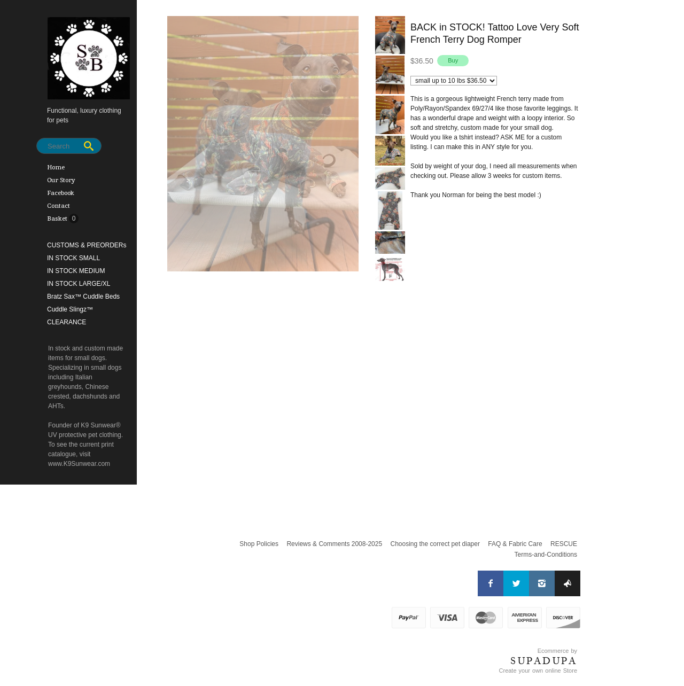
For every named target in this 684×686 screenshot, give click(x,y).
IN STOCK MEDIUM (76, 271)
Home (56, 167)
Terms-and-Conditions (546, 554)
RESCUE (563, 544)
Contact (58, 205)
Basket (58, 218)
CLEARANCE (66, 322)
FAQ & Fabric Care (515, 544)
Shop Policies (258, 544)
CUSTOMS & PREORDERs (86, 245)
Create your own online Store (538, 670)
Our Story (61, 180)
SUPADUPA (543, 661)
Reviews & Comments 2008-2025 (334, 544)
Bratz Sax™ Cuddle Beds (83, 296)
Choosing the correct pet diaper (434, 544)
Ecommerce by (557, 651)
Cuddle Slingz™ (70, 309)
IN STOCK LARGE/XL (78, 283)
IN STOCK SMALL (73, 258)
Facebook (60, 193)
